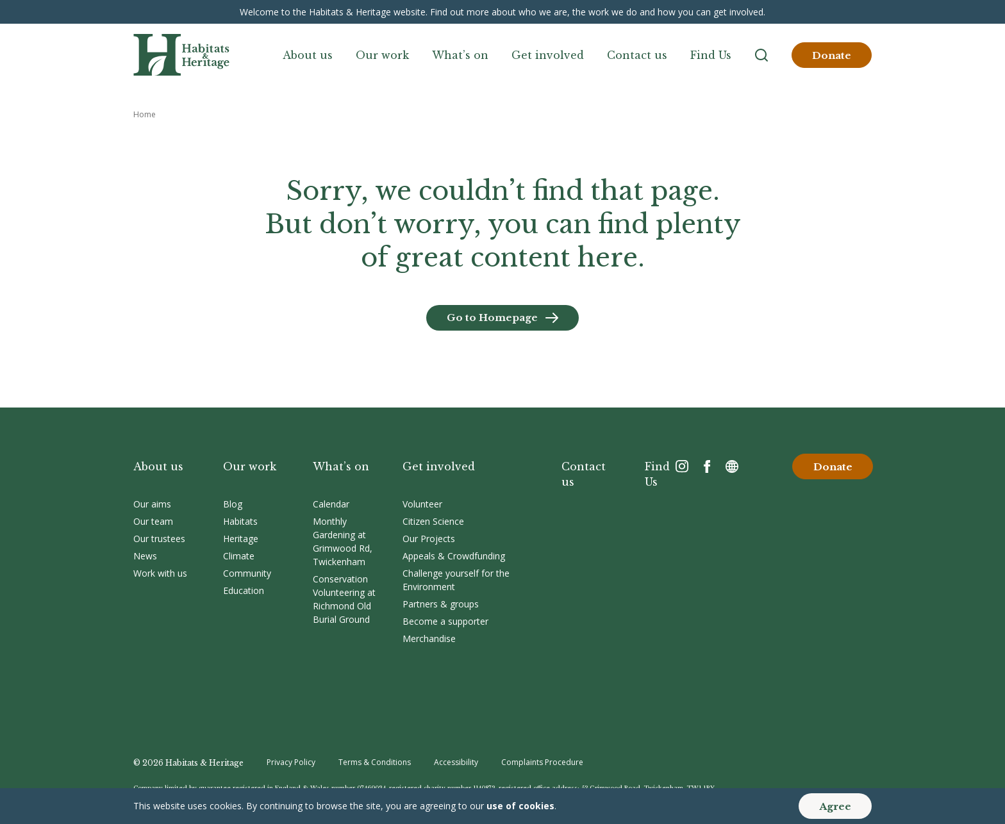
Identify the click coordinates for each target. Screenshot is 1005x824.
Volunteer (422, 504)
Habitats (240, 521)
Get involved (547, 55)
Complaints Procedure (542, 762)
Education (243, 590)
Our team (153, 521)
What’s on (460, 55)
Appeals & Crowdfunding (454, 556)
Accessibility (456, 762)
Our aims (152, 504)
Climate (238, 556)
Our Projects (429, 538)
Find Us (710, 55)
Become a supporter (445, 621)
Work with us (160, 573)
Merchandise (429, 638)
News (145, 556)
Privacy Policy (291, 762)
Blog (232, 504)
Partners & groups (441, 604)
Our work (382, 55)
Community (247, 573)
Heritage (240, 538)
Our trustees (159, 538)
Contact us (637, 55)
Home (144, 114)
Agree (835, 806)
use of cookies (520, 806)
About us (308, 55)
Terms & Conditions (374, 762)
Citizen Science (433, 521)
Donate (831, 55)
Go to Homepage (492, 317)
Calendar (331, 504)
